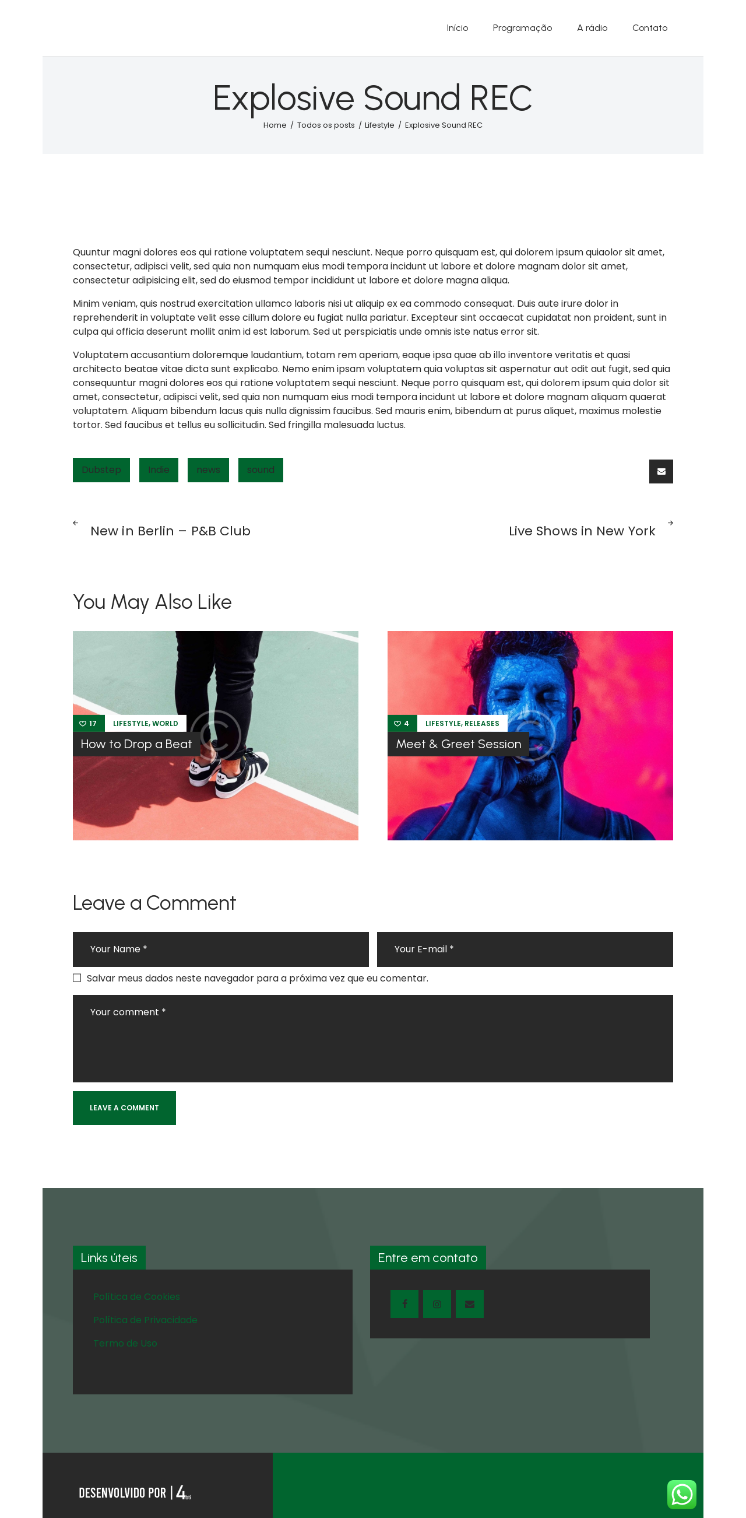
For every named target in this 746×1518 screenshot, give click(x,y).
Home (275, 125)
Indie (159, 469)
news (208, 469)
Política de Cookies (136, 1296)
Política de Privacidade (145, 1320)
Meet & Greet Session (458, 744)
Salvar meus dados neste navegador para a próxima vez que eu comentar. (257, 978)
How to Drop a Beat (136, 744)
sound (261, 469)
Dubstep (101, 469)
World (165, 723)
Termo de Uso (125, 1343)
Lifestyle (380, 125)
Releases (482, 723)
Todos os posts (326, 125)
